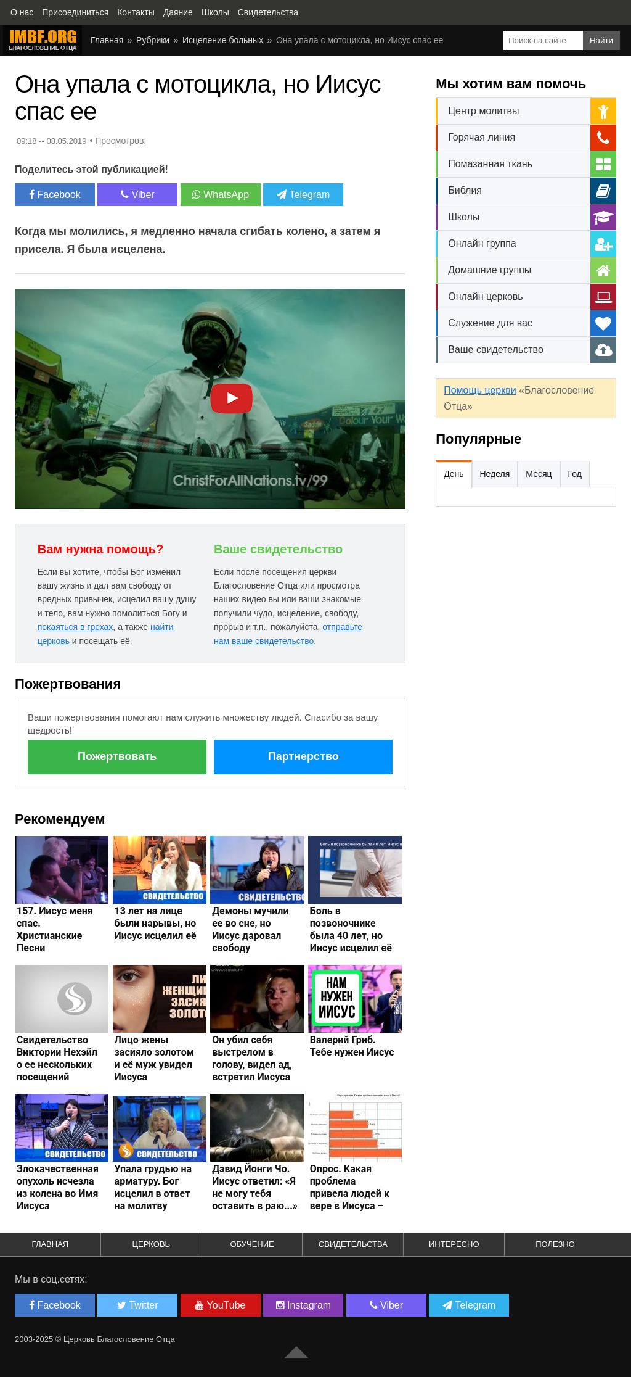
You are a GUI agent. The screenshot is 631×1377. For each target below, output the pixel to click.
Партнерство (303, 756)
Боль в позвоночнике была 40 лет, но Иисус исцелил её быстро (351, 935)
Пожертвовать (117, 756)
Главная (107, 40)
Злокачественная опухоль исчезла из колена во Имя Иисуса (58, 1187)
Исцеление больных (222, 40)
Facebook (55, 194)
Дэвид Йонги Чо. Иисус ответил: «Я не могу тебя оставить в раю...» (255, 1187)
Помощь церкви (480, 390)
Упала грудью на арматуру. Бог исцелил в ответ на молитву (153, 1187)
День (453, 474)
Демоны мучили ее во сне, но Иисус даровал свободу (250, 929)
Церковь (151, 1244)
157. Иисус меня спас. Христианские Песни (55, 929)
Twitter (137, 1305)
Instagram (304, 1305)
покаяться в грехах (75, 627)
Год (575, 474)
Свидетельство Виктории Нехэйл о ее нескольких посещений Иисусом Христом (58, 1064)
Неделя (495, 474)
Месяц (539, 474)
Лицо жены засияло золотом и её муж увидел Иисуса (154, 1058)
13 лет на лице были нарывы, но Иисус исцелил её (156, 923)
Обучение (252, 1244)
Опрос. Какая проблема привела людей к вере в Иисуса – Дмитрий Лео (349, 1193)
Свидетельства (353, 1244)
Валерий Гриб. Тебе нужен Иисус (352, 1046)
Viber (138, 194)
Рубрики (152, 40)
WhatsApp (220, 194)
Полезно (555, 1244)
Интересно (454, 1244)
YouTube (220, 1305)
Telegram (303, 194)
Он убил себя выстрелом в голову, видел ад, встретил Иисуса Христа (252, 1064)
